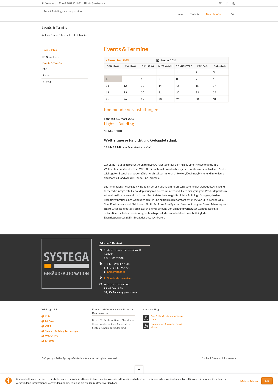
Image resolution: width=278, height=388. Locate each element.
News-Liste (52, 56)
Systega (45, 35)
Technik (194, 14)
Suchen (233, 14)
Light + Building (119, 123)
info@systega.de (116, 271)
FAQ (45, 69)
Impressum (230, 358)
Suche (46, 75)
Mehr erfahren (249, 381)
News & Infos (213, 14)
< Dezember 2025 (117, 60)
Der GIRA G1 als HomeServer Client (167, 318)
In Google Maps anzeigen (118, 278)
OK (267, 380)
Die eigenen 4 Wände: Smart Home (166, 326)
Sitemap (47, 81)
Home (180, 14)
